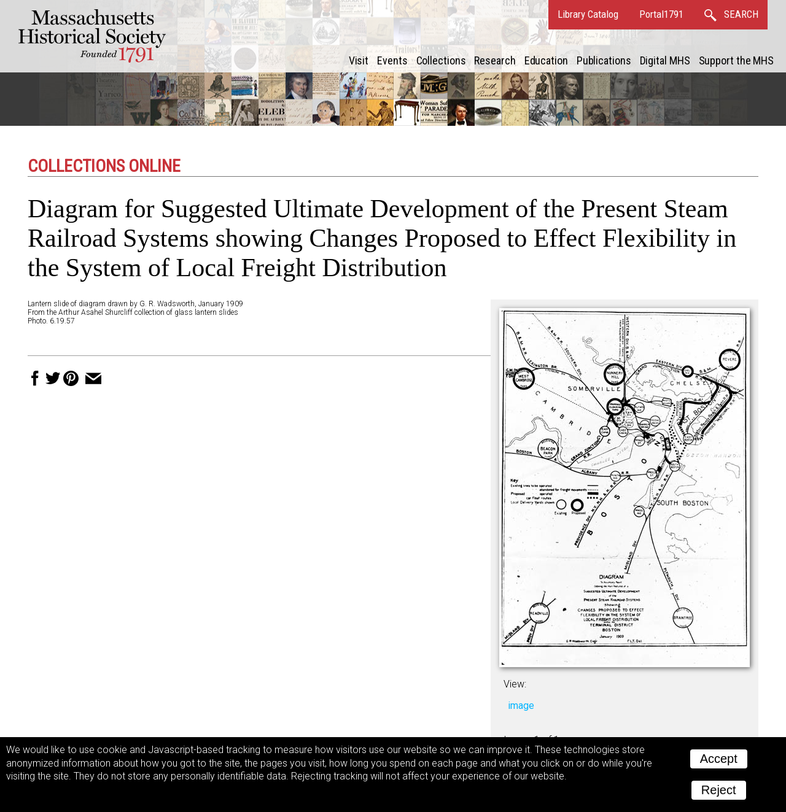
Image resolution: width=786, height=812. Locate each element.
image (521, 705)
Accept (718, 758)
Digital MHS (665, 60)
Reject (718, 790)
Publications (604, 60)
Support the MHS (736, 60)
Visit (359, 60)
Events (392, 60)
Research (494, 60)
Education (546, 60)
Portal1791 (661, 14)
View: (515, 684)
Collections (441, 60)
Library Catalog (588, 14)
